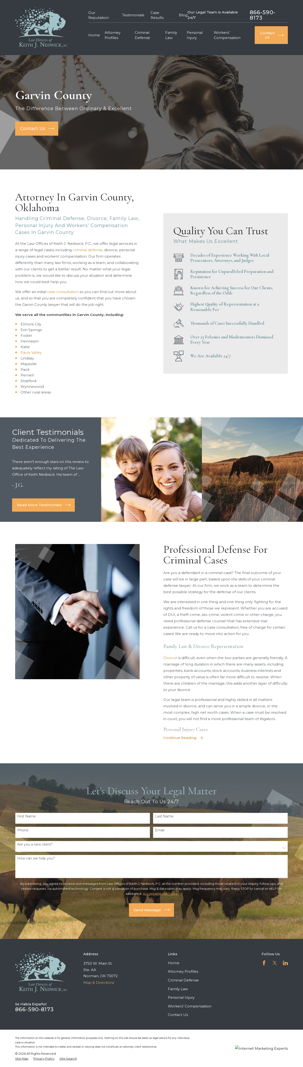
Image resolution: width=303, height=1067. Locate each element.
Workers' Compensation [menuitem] (227, 35)
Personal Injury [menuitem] (195, 35)
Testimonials (133, 15)
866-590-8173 (263, 15)
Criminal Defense (183, 980)
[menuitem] (21, 1059)
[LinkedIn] (285, 962)
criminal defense (83, 250)
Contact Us (178, 1014)
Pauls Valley (26, 352)
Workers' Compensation (189, 1006)
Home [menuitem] (94, 35)
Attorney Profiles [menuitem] (112, 35)
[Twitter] (274, 962)
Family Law (178, 989)
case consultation (58, 291)
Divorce (175, 658)
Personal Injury (181, 997)
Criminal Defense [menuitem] (142, 35)
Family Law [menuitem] (171, 35)
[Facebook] (264, 962)
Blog (183, 15)
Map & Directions (98, 982)
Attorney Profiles (183, 971)
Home (173, 963)
